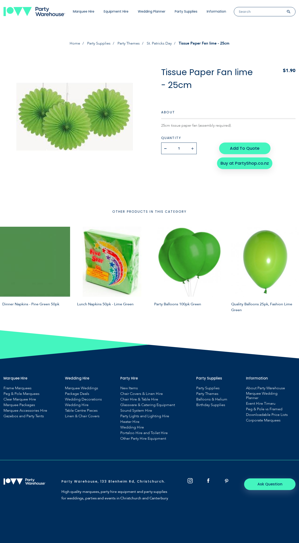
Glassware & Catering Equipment (147, 405)
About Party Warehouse (265, 388)
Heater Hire (129, 422)
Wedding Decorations (83, 399)
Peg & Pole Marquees (21, 394)
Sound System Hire (136, 410)
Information (216, 11)
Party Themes (128, 43)
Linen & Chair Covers (82, 416)
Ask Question (269, 484)
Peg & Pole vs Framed (264, 409)
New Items (129, 388)
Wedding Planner (151, 11)
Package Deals (77, 394)
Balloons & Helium (211, 399)
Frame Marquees (18, 388)
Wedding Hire (77, 405)
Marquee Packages (19, 405)
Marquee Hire (83, 11)
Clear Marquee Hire (20, 399)
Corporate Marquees (263, 420)
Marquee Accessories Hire (25, 410)
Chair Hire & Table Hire (139, 399)
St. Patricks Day (159, 43)
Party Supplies (186, 11)
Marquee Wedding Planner (262, 395)
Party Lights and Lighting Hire (144, 416)
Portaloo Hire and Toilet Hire (144, 433)
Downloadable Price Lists (267, 415)
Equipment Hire (116, 11)
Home (75, 43)
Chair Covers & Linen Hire (141, 394)
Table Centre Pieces (81, 410)
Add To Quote (245, 148)
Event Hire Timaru (260, 403)
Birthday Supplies (210, 405)
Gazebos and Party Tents (24, 416)
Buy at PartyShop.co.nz (245, 163)
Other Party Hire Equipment (143, 438)
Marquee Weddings (81, 388)
